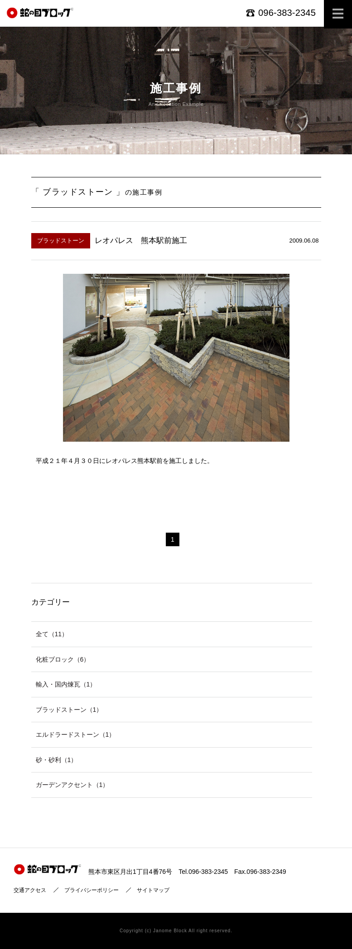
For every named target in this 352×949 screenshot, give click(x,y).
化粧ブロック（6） (63, 659)
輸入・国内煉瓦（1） (66, 684)
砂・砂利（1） (56, 759)
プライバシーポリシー (91, 890)
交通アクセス (30, 890)
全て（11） (52, 634)
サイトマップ (153, 890)
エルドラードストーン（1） (76, 734)
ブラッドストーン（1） (69, 709)
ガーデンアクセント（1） (72, 784)
